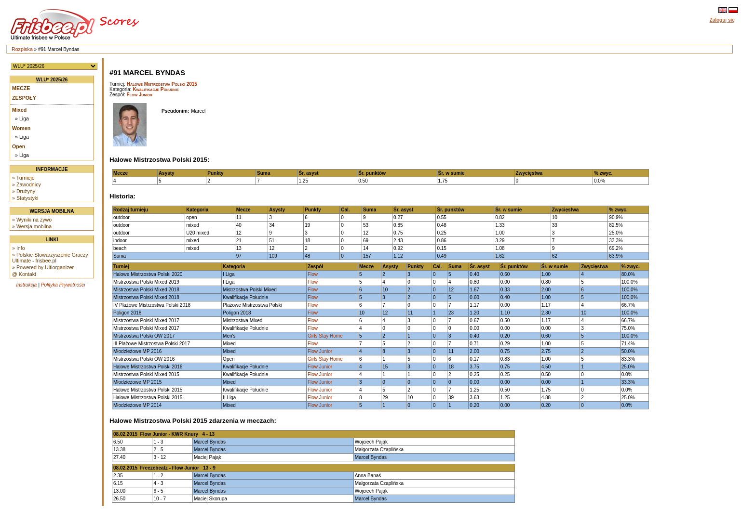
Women (21, 128)
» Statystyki (25, 198)
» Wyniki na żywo (32, 219)
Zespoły (24, 98)
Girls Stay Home (325, 336)
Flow (313, 274)
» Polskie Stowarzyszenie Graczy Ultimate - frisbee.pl (50, 257)
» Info (18, 248)
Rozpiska (22, 49)
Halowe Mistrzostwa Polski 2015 (162, 84)
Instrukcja (26, 285)
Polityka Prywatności (63, 285)
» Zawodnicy (26, 184)
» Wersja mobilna (32, 226)
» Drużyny (23, 191)
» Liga (22, 118)
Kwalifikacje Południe (156, 89)
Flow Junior (139, 94)
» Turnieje (23, 178)
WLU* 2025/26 (52, 79)
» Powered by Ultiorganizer (43, 267)
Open (18, 146)
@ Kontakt (24, 274)
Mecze (21, 88)
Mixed (19, 110)
